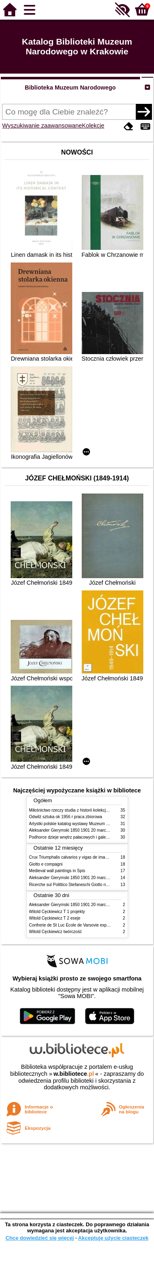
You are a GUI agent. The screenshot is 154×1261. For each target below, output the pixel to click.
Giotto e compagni (46, 864)
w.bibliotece (73, 1073)
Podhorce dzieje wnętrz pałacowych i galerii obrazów (77, 837)
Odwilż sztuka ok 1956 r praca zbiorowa (65, 816)
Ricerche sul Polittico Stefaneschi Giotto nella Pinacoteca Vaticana (90, 884)
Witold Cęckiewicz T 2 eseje (54, 918)
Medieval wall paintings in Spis (57, 870)
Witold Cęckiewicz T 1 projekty (57, 911)
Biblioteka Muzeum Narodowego (70, 87)
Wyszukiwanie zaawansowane (42, 125)
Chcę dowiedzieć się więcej (39, 1238)
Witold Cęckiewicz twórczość (55, 931)
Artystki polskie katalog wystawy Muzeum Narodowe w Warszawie (89, 823)
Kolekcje (93, 125)
